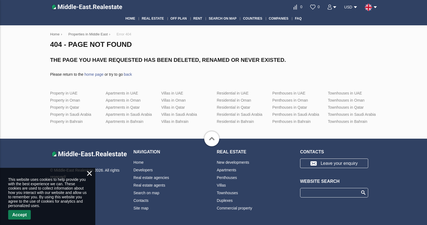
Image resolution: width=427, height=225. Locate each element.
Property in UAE (63, 93)
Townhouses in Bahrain (347, 121)
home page (93, 74)
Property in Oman (65, 100)
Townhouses (227, 193)
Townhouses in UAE (345, 93)
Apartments (226, 170)
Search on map (146, 193)
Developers (143, 170)
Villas (221, 185)
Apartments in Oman (123, 100)
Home (138, 162)
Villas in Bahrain (174, 121)
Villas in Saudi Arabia (179, 114)
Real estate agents (149, 185)
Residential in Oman (234, 100)
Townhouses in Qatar (346, 107)
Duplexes (225, 200)
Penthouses (227, 177)
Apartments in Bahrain (125, 121)
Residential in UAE (233, 93)
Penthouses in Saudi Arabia (295, 114)
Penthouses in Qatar (289, 107)
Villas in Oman (173, 100)
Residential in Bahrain (235, 121)
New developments (233, 162)
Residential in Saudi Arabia (239, 114)
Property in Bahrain (66, 121)
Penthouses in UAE (288, 93)
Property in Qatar (64, 107)
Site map (140, 208)
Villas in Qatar (173, 107)
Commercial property (234, 208)
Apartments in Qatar (123, 107)
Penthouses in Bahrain (291, 121)
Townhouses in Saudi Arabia (352, 114)
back (128, 74)
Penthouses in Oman (290, 100)
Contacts (140, 200)
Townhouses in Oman (346, 100)
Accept (19, 214)
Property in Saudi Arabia (70, 114)
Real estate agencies (151, 177)
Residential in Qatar (233, 107)
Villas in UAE (172, 93)
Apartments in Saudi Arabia (129, 114)
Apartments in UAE (122, 93)
